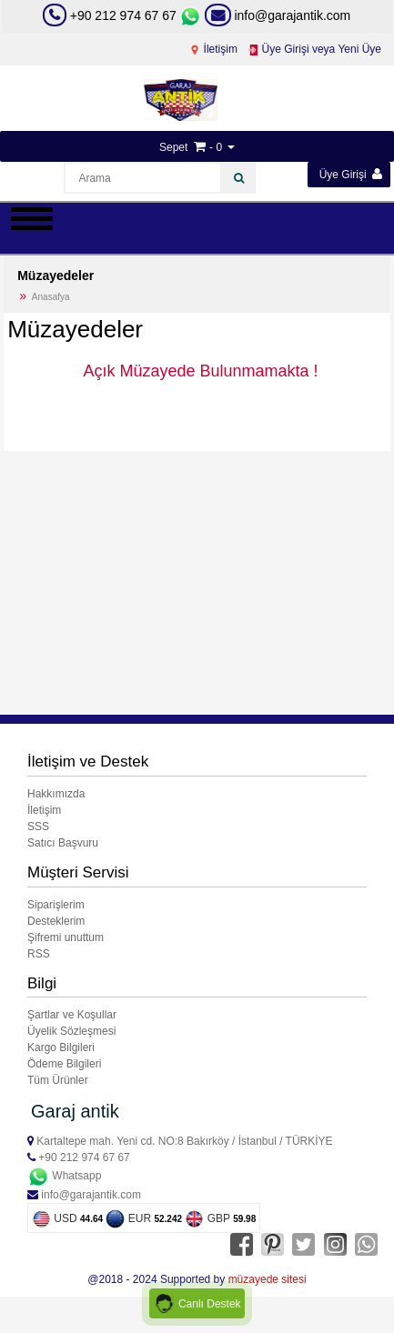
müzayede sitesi (267, 1279)
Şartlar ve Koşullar (71, 1014)
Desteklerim (56, 921)
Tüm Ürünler (57, 1080)
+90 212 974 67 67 (123, 15)
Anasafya (51, 297)
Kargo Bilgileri (61, 1047)
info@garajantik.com (278, 15)
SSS (38, 826)
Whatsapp (64, 1175)
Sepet (173, 147)
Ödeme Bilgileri (64, 1063)
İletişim (213, 49)
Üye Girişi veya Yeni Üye (314, 49)
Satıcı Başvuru (62, 843)
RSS (38, 953)
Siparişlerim (56, 904)
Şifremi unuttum (65, 937)
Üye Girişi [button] (350, 174)
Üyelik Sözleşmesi (71, 1031)
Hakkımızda (56, 793)
